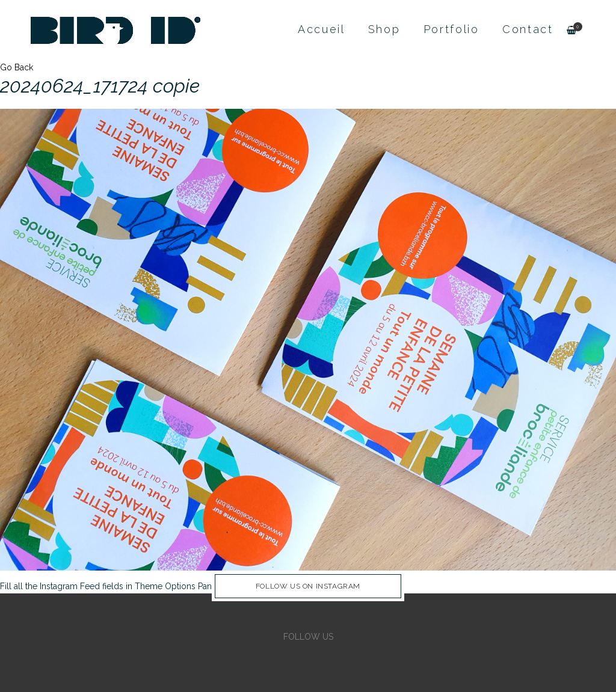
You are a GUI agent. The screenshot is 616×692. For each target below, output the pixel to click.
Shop (384, 29)
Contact (527, 29)
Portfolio (451, 29)
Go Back (16, 67)
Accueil (321, 29)
